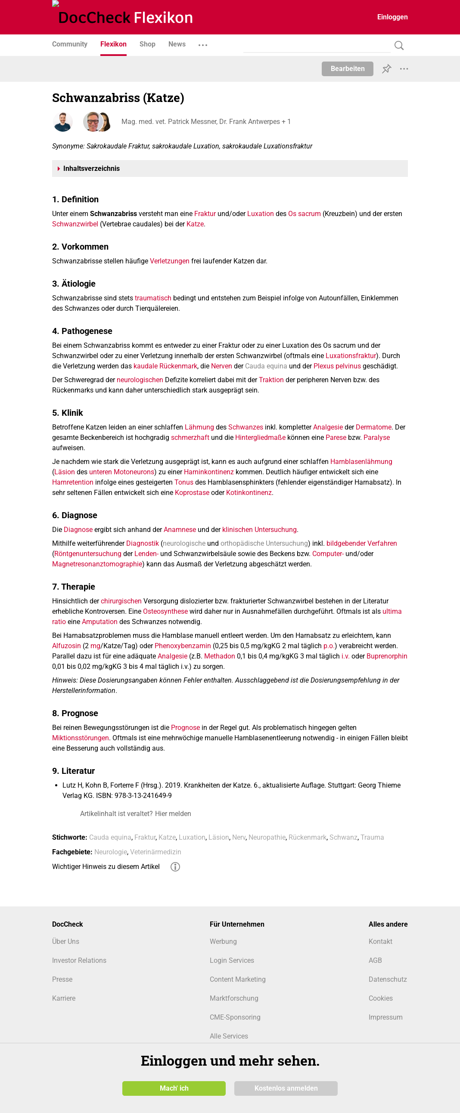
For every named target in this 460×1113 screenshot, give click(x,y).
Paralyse (377, 437)
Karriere (63, 998)
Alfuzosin (66, 646)
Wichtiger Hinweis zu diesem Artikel (106, 867)
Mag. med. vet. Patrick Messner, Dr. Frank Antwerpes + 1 (206, 121)
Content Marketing (238, 979)
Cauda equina (266, 366)
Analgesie (328, 427)
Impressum (386, 1017)
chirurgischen (121, 601)
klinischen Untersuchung (259, 530)
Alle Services (229, 1036)
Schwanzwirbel (75, 224)
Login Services (232, 960)
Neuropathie (267, 837)
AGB (375, 960)
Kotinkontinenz (249, 492)
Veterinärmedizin (155, 852)
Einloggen (392, 17)
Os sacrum (304, 214)
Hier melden (173, 814)
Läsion (64, 472)
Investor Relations (79, 960)
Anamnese (180, 530)
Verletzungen (170, 261)
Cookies (381, 998)
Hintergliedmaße (260, 437)
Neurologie (110, 852)
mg (95, 646)
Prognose (185, 727)
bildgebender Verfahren (361, 543)
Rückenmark (178, 366)
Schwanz (343, 837)
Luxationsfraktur (351, 356)
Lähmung (199, 427)
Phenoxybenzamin (183, 646)
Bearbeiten (348, 69)
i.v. (346, 656)
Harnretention (72, 482)
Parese (336, 437)
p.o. (329, 646)
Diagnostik (142, 543)
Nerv (239, 837)
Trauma (372, 837)
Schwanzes (245, 427)
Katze (195, 224)
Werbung (223, 941)
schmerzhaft (190, 437)
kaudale (146, 366)
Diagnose (78, 530)
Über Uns (65, 941)
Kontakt (380, 941)
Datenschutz (388, 979)
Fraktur (205, 214)
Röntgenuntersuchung (87, 554)
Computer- (328, 554)
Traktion (271, 380)
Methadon (219, 656)
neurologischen (140, 380)
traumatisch (153, 298)
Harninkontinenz (209, 472)
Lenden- (146, 554)
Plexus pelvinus (337, 366)
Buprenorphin (387, 656)
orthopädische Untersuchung (264, 543)
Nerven (221, 366)
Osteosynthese (165, 611)
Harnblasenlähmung (361, 462)
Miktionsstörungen (80, 738)
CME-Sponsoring (235, 1017)
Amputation (100, 622)
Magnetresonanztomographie (97, 564)
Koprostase (192, 492)
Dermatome (374, 427)
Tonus (183, 482)
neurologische (184, 543)
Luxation (260, 214)
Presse (62, 979)
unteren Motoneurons (121, 472)
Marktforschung (234, 998)
